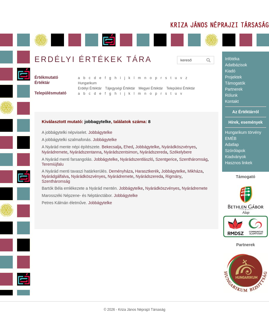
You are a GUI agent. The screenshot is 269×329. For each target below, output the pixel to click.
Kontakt (232, 101)
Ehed (128, 147)
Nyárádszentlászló (136, 159)
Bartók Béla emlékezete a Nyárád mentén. (80, 188)
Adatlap (232, 144)
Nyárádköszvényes (179, 147)
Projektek (233, 77)
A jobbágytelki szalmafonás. (67, 139)
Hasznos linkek (238, 162)
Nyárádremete (54, 152)
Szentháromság (193, 159)
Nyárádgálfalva (55, 176)
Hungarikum (87, 83)
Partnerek (234, 89)
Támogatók (235, 83)
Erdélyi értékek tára (93, 59)
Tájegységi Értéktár (120, 88)
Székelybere (180, 152)
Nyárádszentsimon (120, 152)
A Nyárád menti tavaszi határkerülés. (75, 171)
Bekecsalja (111, 147)
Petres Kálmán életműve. (64, 202)
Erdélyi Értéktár (90, 88)
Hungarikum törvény (243, 132)
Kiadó (230, 71)
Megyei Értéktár (150, 88)
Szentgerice (166, 159)
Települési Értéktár (180, 88)
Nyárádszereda (153, 152)
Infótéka (232, 58)
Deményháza (121, 171)
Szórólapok (235, 150)
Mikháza (194, 171)
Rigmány (173, 176)
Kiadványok (235, 156)
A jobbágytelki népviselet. (64, 132)
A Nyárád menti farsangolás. (67, 159)
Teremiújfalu (52, 164)
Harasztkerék (147, 171)
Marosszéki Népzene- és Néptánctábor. (77, 195)
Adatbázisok (236, 65)
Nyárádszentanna (86, 152)
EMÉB (231, 138)
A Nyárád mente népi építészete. (71, 147)
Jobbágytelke (100, 132)
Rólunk (231, 95)
